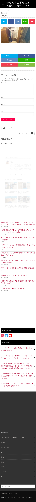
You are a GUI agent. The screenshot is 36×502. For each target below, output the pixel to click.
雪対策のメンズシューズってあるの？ (14, 275)
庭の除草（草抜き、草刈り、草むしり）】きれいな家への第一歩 (18, 261)
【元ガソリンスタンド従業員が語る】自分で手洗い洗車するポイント (18, 246)
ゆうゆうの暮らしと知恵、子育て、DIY (18, 4)
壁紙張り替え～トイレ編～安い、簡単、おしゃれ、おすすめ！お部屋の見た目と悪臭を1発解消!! (18, 223)
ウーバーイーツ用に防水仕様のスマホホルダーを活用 (17, 349)
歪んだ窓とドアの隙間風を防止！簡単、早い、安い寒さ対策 (18, 238)
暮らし (3, 457)
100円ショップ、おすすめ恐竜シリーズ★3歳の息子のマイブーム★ (18, 254)
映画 (2, 452)
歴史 (2, 462)
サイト (3, 111)
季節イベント (5, 447)
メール (3, 104)
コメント (3, 83)
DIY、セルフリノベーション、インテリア (13, 437)
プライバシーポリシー (14, 493)
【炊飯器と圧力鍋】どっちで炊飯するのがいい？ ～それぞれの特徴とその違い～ (18, 231)
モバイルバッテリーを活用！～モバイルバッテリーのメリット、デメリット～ (17, 357)
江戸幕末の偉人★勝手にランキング (13, 288)
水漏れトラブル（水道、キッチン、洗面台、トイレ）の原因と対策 (17, 385)
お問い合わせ (4, 493)
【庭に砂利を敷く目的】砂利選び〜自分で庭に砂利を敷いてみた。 (18, 282)
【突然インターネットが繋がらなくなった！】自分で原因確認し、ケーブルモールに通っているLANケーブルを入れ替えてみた (17, 366)
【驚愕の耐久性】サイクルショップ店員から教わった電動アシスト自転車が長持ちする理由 (17, 376)
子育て (3, 442)
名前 (2, 97)
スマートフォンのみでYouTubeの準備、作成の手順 (17, 269)
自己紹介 (4, 471)
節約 (2, 467)
